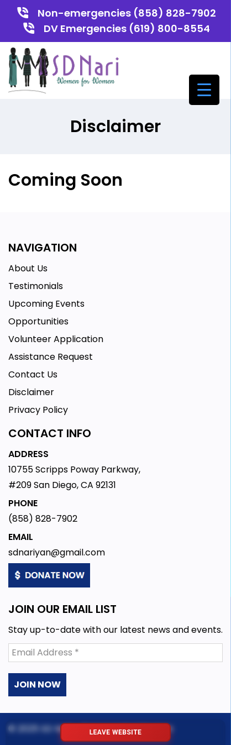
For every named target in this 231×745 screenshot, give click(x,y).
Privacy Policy (38, 409)
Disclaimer (31, 392)
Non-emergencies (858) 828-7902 (127, 13)
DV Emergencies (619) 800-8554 (127, 28)
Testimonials (35, 286)
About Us (28, 268)
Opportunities (38, 321)
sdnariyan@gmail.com (56, 552)
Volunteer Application (55, 339)
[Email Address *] (115, 652)
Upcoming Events (46, 303)
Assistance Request (50, 356)
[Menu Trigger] (204, 90)
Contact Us (32, 374)
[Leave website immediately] (115, 732)
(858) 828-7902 (42, 518)
